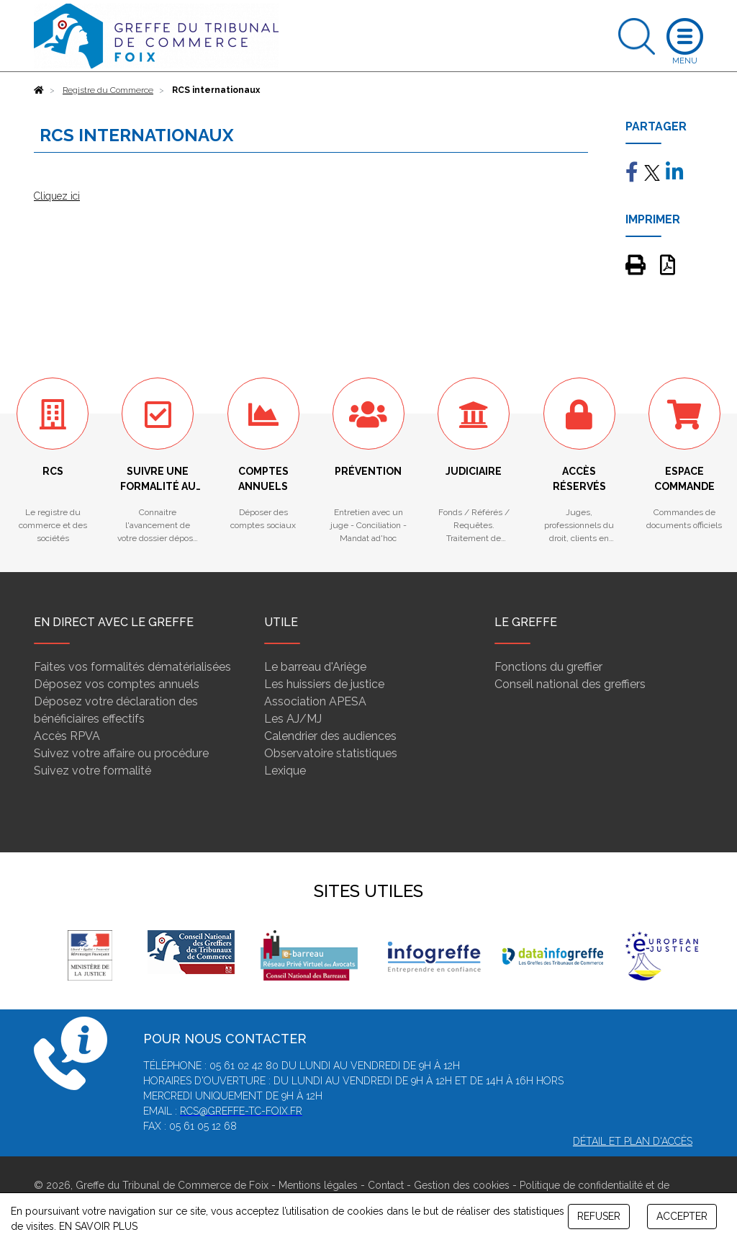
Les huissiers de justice (324, 684)
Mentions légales (318, 1185)
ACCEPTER (681, 1216)
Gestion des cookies (462, 1185)
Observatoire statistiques (330, 753)
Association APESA (315, 701)
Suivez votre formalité (92, 770)
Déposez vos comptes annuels (116, 684)
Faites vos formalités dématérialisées (132, 667)
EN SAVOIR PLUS (98, 1226)
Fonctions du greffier (548, 667)
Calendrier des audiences (330, 736)
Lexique (285, 770)
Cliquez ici (57, 196)
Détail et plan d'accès (632, 1141)
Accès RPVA (67, 736)
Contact (386, 1185)
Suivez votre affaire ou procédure (121, 753)
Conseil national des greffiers (570, 684)
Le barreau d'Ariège (315, 667)
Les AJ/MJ (293, 719)
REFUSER (598, 1216)
